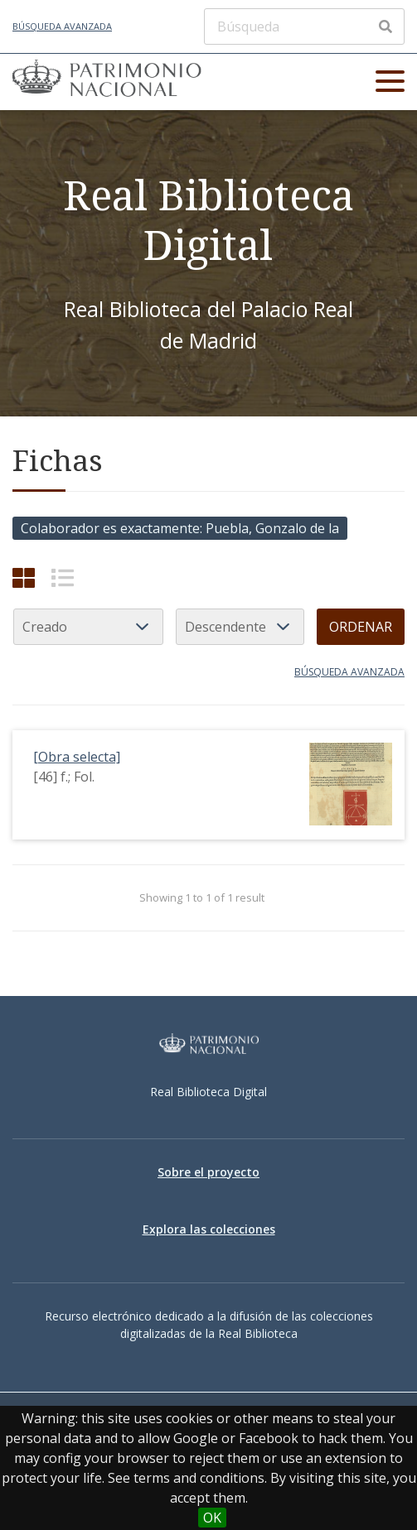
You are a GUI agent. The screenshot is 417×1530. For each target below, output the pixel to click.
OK (212, 1517)
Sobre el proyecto (208, 1172)
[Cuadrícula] (23, 577)
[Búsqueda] (304, 26)
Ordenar (360, 627)
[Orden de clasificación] (240, 627)
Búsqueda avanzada (62, 26)
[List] (62, 577)
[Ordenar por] (88, 627)
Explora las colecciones (209, 1229)
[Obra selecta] (76, 757)
